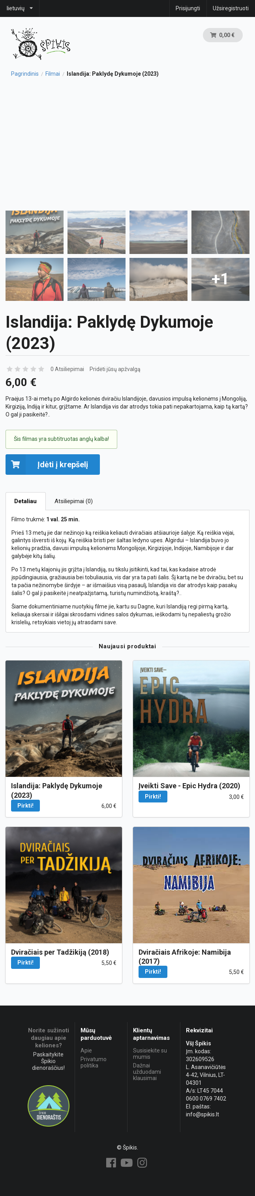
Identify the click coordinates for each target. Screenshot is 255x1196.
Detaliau (25, 501)
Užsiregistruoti (231, 8)
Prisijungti (188, 8)
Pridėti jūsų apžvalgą (115, 369)
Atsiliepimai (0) (73, 501)
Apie (86, 1050)
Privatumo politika (94, 1062)
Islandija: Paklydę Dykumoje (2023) (56, 790)
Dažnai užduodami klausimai (147, 1071)
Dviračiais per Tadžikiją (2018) (60, 952)
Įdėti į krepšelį (47, 464)
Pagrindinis (25, 73)
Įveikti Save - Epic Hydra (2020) (189, 786)
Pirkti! (25, 805)
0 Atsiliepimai (67, 369)
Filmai (52, 73)
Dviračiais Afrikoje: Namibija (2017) (185, 956)
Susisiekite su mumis (150, 1053)
